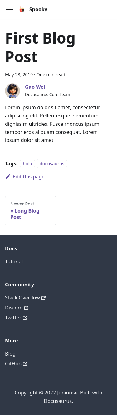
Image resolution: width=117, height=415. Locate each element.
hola (27, 164)
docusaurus (52, 164)
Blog (10, 353)
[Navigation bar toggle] (9, 9)
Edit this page (25, 176)
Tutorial (14, 261)
